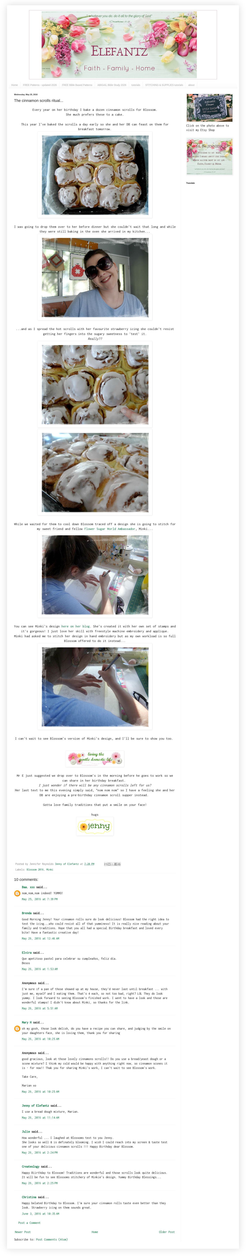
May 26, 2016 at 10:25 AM (40, 1038)
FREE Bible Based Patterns (77, 85)
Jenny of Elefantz (35, 1105)
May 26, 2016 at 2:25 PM (40, 1183)
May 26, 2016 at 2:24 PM (40, 1152)
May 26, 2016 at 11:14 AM (40, 1117)
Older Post (167, 1232)
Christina (29, 1197)
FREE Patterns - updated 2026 (40, 85)
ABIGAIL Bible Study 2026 (112, 85)
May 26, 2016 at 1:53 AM (40, 969)
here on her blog (76, 626)
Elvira (26, 952)
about (191, 85)
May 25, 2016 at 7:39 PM (40, 899)
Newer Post (23, 1232)
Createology (30, 1166)
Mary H (26, 1022)
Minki (49, 869)
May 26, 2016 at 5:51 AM (40, 1008)
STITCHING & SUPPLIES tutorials (164, 85)
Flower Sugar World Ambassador (109, 529)
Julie (26, 1131)
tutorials (136, 85)
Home (14, 85)
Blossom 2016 (35, 869)
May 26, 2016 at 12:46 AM (40, 938)
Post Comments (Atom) (52, 1239)
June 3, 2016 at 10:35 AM (40, 1213)
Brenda (26, 913)
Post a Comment (29, 1222)
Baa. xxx (28, 887)
